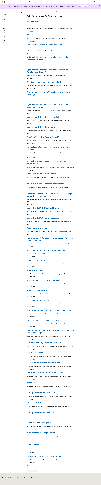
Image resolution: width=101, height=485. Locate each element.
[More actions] (73, 12)
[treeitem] (13, 17)
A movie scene (33, 444)
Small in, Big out (34, 402)
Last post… (31, 24)
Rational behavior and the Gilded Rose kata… (46, 372)
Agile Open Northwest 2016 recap (41, 173)
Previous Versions (12, 481)
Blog (18, 481)
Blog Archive (32, 12)
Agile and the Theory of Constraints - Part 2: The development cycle (47, 105)
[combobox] (13, 15)
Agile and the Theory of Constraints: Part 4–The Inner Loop (49, 45)
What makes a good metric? (39, 290)
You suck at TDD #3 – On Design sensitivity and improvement (47, 162)
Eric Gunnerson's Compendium (43, 12)
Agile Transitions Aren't (37, 228)
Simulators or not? (35, 352)
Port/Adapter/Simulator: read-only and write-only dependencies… (48, 148)
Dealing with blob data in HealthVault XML (45, 456)
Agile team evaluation (36, 260)
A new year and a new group (39, 422)
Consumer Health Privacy (39, 481)
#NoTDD (30, 34)
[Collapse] (22, 12)
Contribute (24, 481)
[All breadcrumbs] (28, 12)
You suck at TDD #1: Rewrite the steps (43, 218)
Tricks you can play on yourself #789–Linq (45, 342)
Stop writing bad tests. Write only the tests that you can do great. (49, 93)
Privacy (29, 481)
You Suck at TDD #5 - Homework (41, 127)
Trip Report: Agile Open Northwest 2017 (44, 82)
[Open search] (94, 2)
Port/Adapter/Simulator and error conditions (46, 250)
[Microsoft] (2, 2)
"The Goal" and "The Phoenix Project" (43, 137)
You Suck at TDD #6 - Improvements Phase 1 (46, 117)
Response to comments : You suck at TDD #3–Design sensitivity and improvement (49, 194)
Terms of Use (49, 481)
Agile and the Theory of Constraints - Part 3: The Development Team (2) (47, 58)
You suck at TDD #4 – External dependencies (46, 183)
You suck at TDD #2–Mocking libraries (43, 208)
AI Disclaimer (4, 481)
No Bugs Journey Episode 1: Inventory (43, 320)
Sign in (98, 1)
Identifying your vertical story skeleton (43, 362)
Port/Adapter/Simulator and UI (40, 300)
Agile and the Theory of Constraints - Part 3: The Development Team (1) (47, 70)
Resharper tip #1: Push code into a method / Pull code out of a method (50, 239)
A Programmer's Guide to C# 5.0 (41, 392)
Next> (28, 465)
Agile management (35, 270)
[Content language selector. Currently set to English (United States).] (8, 478)
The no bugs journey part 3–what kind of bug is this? (49, 310)
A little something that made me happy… (44, 280)
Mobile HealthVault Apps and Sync (41, 432)
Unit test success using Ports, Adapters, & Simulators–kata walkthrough (50, 331)
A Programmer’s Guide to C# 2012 (41, 412)
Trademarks (56, 481)
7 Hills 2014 (31, 382)
